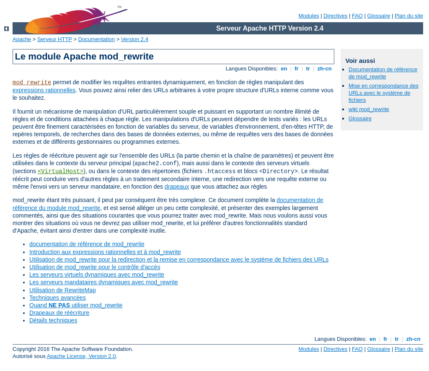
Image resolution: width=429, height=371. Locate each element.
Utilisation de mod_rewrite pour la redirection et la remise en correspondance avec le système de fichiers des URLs (178, 259)
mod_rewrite (32, 82)
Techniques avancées (57, 297)
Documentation (96, 39)
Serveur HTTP (54, 39)
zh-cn (324, 68)
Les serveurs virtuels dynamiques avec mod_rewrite (96, 274)
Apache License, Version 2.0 (81, 356)
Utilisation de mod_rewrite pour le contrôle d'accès (94, 267)
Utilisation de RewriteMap (62, 290)
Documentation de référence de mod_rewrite (383, 73)
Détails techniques (53, 320)
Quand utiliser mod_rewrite (75, 305)
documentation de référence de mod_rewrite (87, 244)
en (284, 68)
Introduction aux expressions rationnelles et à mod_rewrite (105, 252)
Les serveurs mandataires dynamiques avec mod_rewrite (103, 282)
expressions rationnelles (44, 90)
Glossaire (378, 16)
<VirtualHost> (60, 171)
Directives (335, 16)
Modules (308, 16)
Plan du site (409, 16)
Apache (22, 39)
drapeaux (177, 186)
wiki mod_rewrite (369, 109)
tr (308, 68)
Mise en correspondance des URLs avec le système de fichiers (384, 93)
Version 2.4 (134, 39)
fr (296, 68)
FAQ (357, 16)
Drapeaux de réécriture (59, 312)
